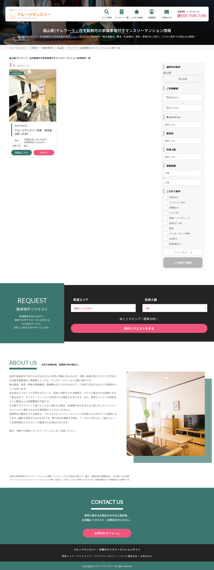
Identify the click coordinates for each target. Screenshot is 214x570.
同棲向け (174, 207)
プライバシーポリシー (106, 555)
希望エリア (80, 299)
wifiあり (173, 238)
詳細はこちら (21, 153)
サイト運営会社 (129, 555)
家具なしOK (175, 223)
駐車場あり (175, 243)
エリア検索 (107, 17)
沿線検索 (152, 17)
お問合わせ (167, 17)
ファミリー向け (177, 202)
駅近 (171, 228)
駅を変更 (183, 78)
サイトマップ (84, 555)
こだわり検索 (137, 17)
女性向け (174, 197)
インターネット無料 (179, 233)
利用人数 (151, 299)
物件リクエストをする (139, 328)
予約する (43, 153)
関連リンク (68, 555)
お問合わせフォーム (107, 532)
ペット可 (174, 212)
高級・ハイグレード (179, 218)
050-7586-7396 (193, 15)
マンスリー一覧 (122, 17)
